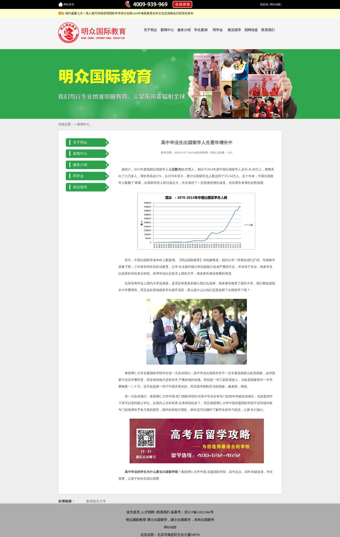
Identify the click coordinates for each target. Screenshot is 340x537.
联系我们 (268, 30)
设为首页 (133, 512)
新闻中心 (167, 30)
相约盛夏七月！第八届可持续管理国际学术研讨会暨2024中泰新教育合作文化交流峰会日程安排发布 (129, 13)
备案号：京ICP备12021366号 (192, 512)
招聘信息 (251, 30)
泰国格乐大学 (96, 501)
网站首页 (69, 4)
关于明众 (150, 30)
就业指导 (234, 30)
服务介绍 (184, 30)
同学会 (218, 30)
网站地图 (275, 4)
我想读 (264, 4)
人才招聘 (147, 512)
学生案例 (200, 30)
